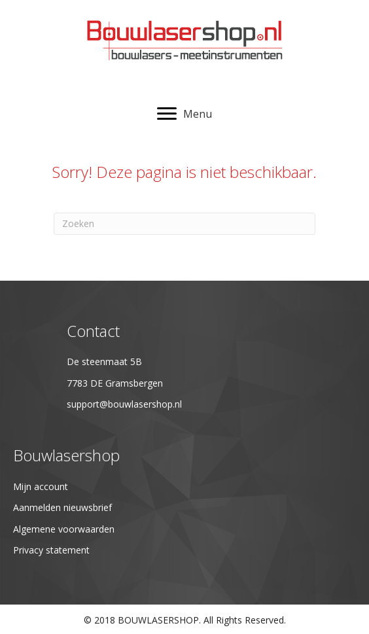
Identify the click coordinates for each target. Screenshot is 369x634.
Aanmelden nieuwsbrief (62, 507)
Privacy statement (51, 550)
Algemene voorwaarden (63, 529)
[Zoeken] (184, 224)
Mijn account (40, 486)
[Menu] (184, 114)
